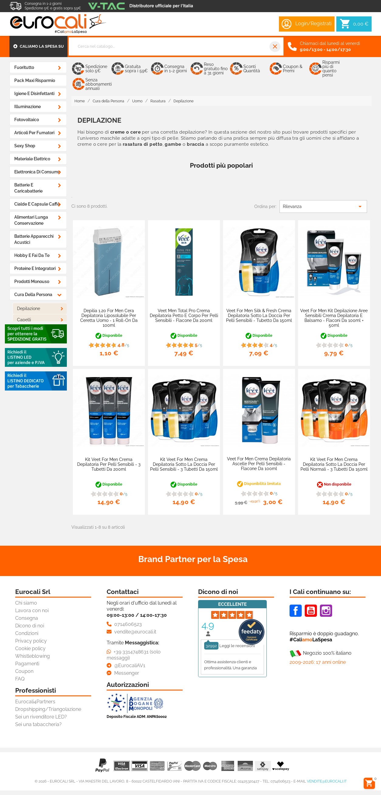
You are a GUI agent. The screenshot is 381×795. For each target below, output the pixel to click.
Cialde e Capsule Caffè (37, 204)
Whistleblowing (32, 656)
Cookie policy (30, 648)
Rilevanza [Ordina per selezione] (323, 206)
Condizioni (26, 633)
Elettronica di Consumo (37, 171)
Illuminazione (27, 106)
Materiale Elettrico (32, 158)
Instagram (326, 611)
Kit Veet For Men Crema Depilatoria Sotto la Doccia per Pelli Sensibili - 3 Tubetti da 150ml (184, 464)
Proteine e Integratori (35, 268)
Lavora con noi (32, 610)
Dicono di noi (29, 626)
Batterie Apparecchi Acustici (33, 239)
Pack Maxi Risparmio (34, 80)
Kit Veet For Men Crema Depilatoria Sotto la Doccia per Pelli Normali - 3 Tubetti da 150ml (334, 464)
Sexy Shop (24, 145)
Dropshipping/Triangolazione (48, 709)
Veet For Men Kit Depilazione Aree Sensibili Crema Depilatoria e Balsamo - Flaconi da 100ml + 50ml (334, 318)
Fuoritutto (24, 67)
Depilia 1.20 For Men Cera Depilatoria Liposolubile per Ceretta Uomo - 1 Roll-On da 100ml (109, 318)
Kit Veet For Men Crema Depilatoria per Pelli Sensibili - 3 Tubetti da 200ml (108, 464)
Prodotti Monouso (31, 281)
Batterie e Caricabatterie (28, 188)
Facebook (296, 611)
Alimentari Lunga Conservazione (31, 220)
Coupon (24, 671)
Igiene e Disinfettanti (34, 93)
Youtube (311, 611)
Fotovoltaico (26, 119)
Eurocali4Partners (35, 702)
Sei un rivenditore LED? (41, 717)
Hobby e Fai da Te (32, 255)
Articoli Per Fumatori (34, 132)
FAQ (20, 679)
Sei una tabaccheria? (38, 724)
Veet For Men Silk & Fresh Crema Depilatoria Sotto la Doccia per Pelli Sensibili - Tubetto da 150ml (259, 315)
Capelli (24, 319)
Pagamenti (27, 664)
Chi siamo (26, 603)
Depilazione (28, 308)
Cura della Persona (33, 294)
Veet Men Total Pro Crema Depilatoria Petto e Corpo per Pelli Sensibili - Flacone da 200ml (184, 315)
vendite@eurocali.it (327, 781)
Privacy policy (31, 641)
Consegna (26, 618)
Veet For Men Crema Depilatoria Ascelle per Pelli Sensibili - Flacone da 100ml (259, 463)
